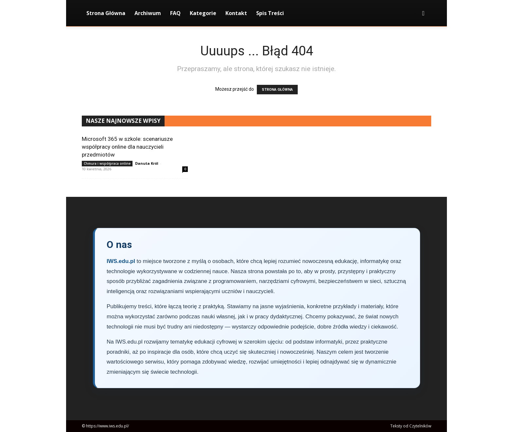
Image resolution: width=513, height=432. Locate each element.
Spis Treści (270, 13)
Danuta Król (146, 163)
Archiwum (147, 13)
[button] (423, 13)
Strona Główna (105, 13)
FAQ (175, 13)
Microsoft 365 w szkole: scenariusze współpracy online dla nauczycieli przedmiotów (127, 147)
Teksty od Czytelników (410, 426)
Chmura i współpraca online (107, 163)
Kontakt (236, 13)
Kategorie (203, 13)
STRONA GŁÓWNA (277, 89)
